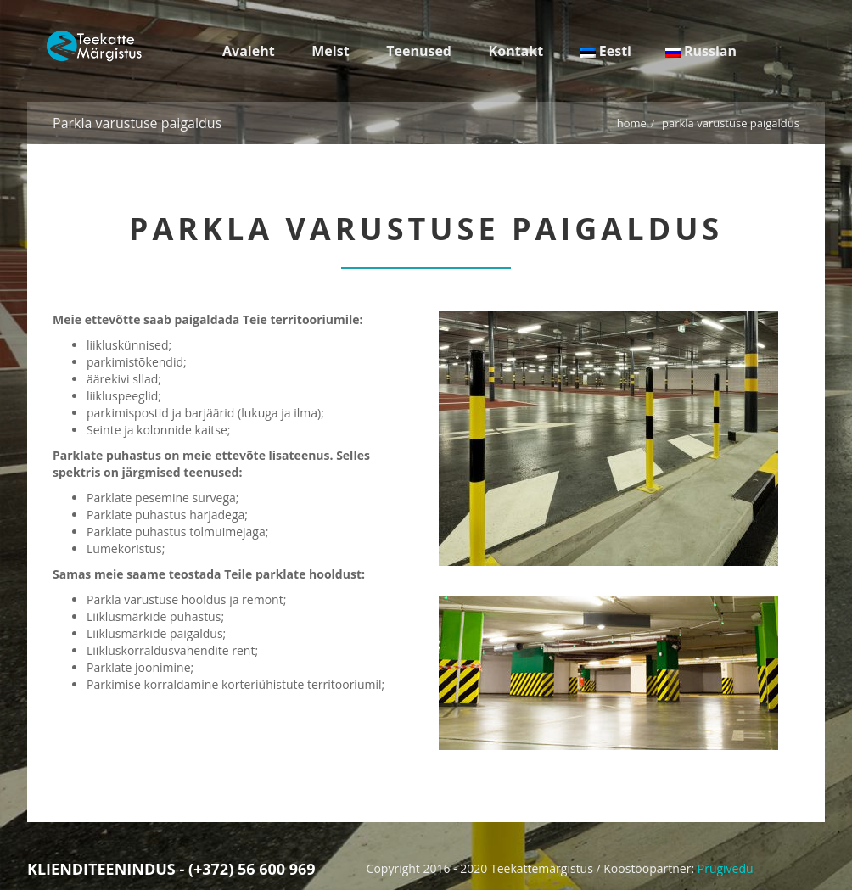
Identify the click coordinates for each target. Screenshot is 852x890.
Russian (701, 51)
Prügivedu (726, 868)
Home (632, 123)
